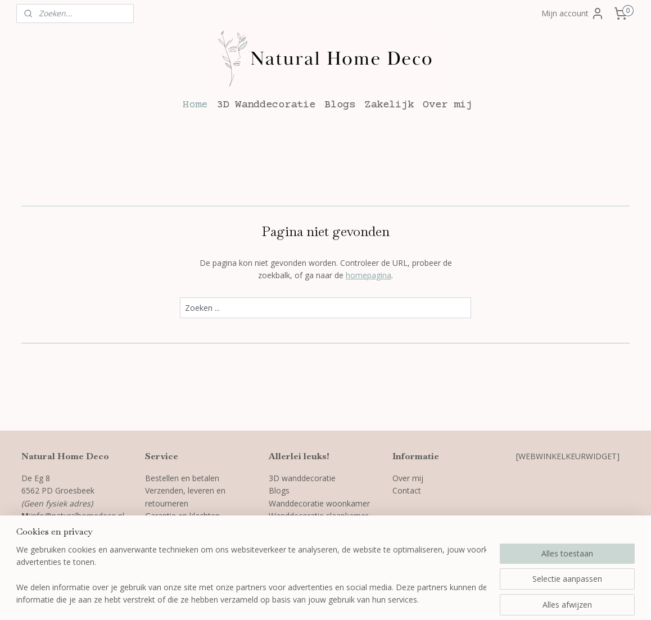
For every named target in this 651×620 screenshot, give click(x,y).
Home (195, 105)
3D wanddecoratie (302, 478)
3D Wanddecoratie (265, 105)
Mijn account (572, 13)
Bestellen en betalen (182, 478)
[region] (251, 575)
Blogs (339, 105)
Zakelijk (389, 105)
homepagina (368, 275)
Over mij (447, 105)
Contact (406, 490)
